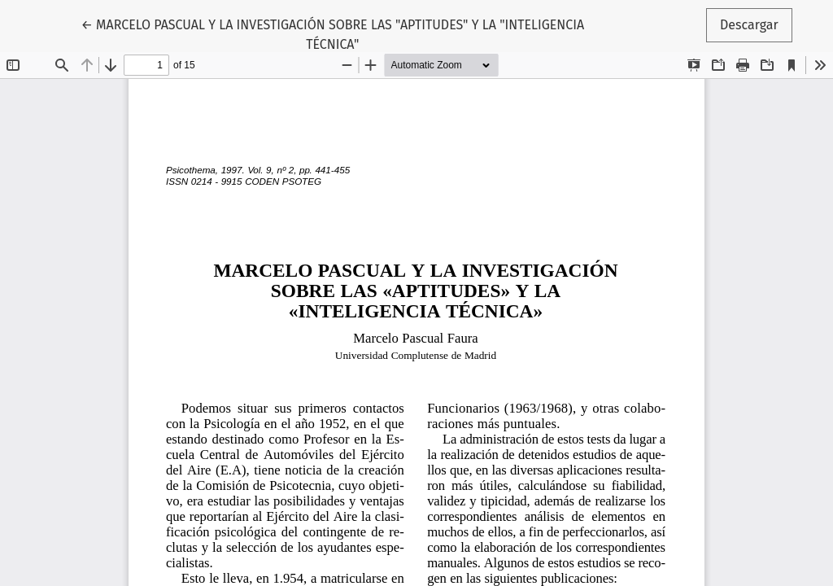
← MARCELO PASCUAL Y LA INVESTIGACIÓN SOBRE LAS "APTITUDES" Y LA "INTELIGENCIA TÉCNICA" (332, 33)
